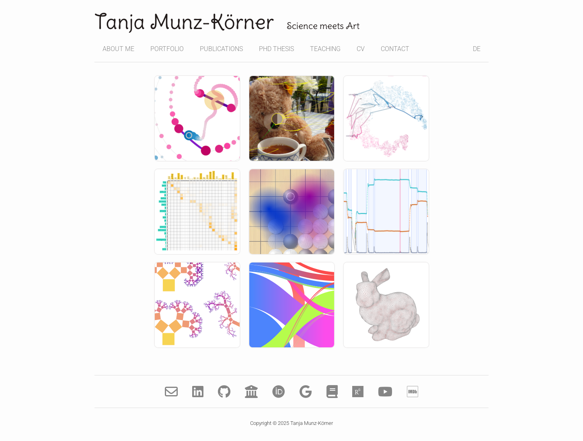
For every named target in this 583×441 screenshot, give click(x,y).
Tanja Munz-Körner (184, 22)
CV (361, 49)
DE (476, 49)
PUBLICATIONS (221, 49)
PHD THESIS (276, 49)
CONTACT (395, 49)
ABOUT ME (118, 49)
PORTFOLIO (167, 49)
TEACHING (325, 49)
